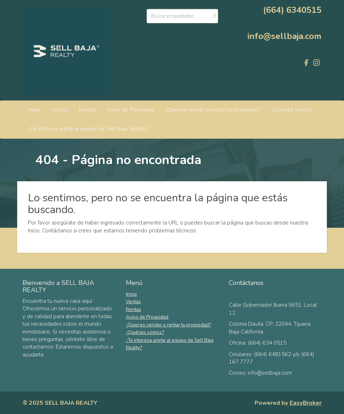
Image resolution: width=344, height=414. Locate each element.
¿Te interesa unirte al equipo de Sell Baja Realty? (88, 128)
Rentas (87, 109)
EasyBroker (305, 403)
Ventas (59, 109)
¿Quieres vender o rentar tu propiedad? (213, 109)
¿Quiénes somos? (292, 109)
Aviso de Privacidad (130, 109)
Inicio (34, 109)
